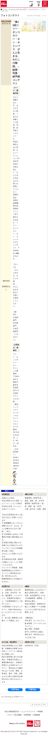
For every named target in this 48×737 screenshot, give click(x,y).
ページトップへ (40, 704)
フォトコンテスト (33, 9)
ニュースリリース (28, 711)
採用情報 (27, 715)
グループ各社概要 (15, 715)
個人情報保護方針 (12, 711)
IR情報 (40, 711)
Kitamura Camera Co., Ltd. (32, 731)
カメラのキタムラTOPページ (12, 697)
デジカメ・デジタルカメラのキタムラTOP (14, 9)
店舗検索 (36, 715)
